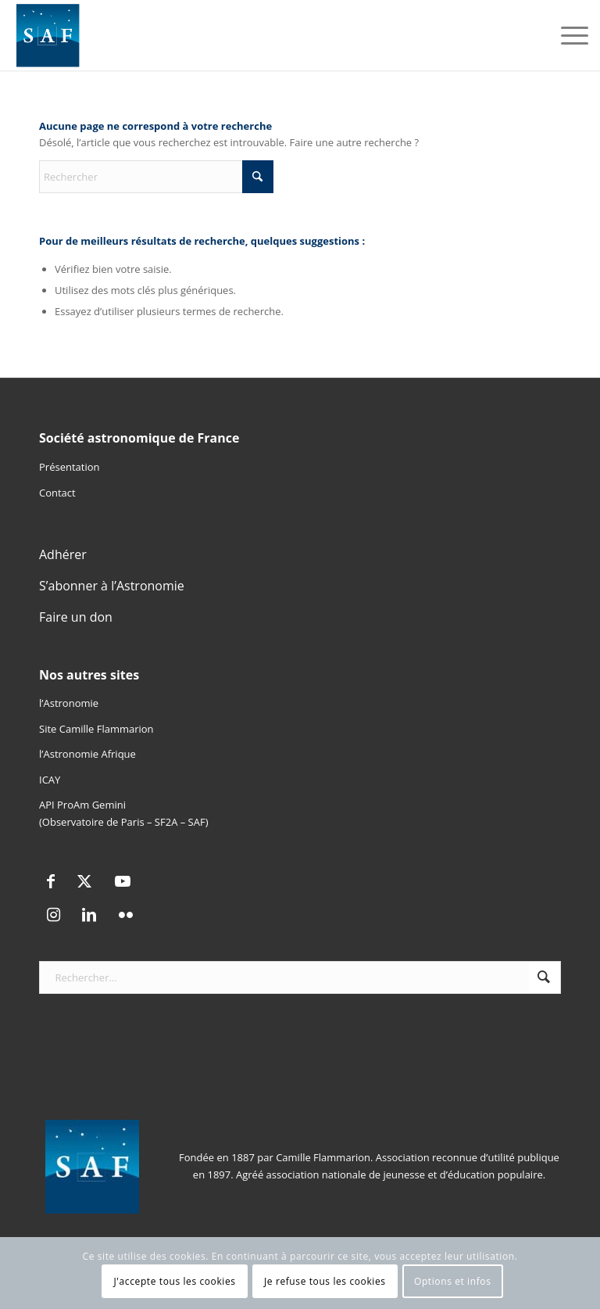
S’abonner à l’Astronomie (111, 585)
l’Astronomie (68, 703)
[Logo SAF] (48, 35)
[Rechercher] (156, 176)
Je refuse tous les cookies (325, 1281)
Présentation (69, 467)
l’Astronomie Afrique (87, 754)
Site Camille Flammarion (96, 729)
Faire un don (75, 617)
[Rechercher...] (300, 977)
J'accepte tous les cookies (175, 1281)
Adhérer (63, 554)
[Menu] (566, 35)
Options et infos (452, 1281)
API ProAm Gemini (82, 805)
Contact (57, 493)
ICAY (49, 780)
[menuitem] (566, 35)
